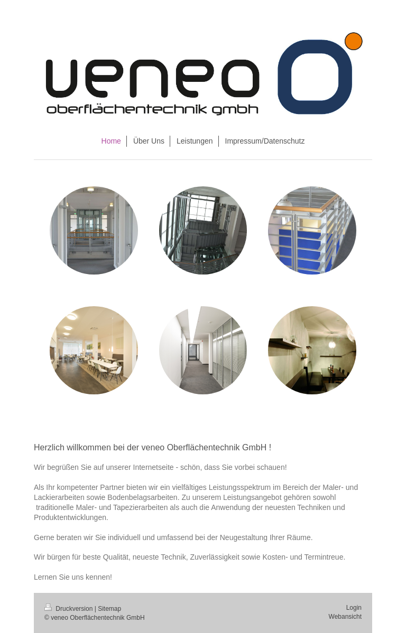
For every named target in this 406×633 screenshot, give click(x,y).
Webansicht (345, 616)
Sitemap (109, 608)
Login (354, 607)
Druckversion (69, 608)
